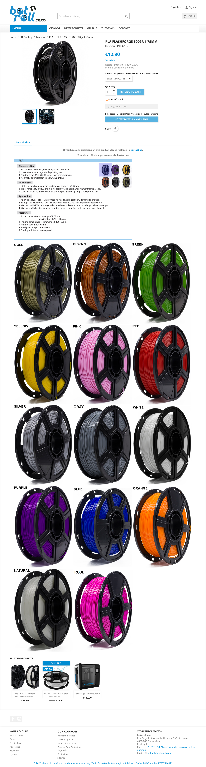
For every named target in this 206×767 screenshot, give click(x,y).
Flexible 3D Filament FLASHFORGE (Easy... (25, 695)
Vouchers (14, 750)
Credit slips (15, 743)
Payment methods (66, 735)
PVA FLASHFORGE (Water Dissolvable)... (56, 695)
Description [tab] (23, 142)
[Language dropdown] (177, 7)
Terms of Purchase (66, 743)
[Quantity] (108, 92)
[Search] (93, 16)
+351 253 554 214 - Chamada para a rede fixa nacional (166, 748)
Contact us (62, 754)
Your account (19, 731)
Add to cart (130, 92)
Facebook (13, 719)
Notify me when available (132, 119)
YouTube (19, 719)
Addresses (15, 746)
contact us (136, 149)
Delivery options (65, 739)
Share (115, 128)
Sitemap (61, 757)
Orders (13, 739)
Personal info (16, 735)
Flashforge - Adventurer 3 (87, 693)
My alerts (14, 754)
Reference (110, 46)
